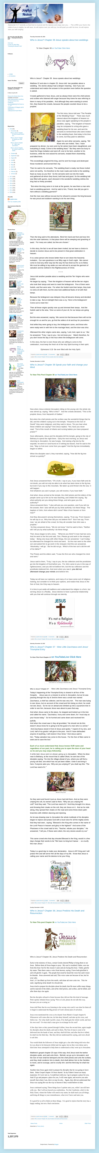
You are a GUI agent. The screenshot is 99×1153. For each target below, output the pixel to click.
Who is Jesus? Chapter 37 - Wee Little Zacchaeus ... (17, 144)
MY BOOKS (12, 76)
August (13, 158)
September (14, 155)
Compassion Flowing (20, 331)
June (12, 162)
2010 (11, 192)
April (12, 167)
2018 (11, 129)
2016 (11, 178)
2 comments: (52, 900)
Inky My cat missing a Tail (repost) (20, 250)
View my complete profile (14, 201)
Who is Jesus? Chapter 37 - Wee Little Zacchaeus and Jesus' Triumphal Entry (53, 902)
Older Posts (88, 1123)
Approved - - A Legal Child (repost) (20, 234)
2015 (11, 181)
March (13, 169)
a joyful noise (13, 199)
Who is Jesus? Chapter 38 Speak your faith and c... (17, 139)
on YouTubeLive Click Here (66, 375)
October (13, 153)
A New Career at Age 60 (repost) (19, 300)
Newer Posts (34, 1123)
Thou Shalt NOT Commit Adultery (20, 365)
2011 (11, 190)
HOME (11, 74)
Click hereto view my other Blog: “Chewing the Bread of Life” (15, 44)
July (12, 160)
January (13, 173)
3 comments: (52, 636)
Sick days (19, 315)
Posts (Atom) (40, 1126)
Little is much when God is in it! (20, 267)
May (12, 164)
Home (61, 1123)
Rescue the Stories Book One (15, 96)
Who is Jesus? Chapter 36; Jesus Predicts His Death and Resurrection (51, 1118)
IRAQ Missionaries (20, 381)
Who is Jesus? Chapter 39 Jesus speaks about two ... (17, 134)
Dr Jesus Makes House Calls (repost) (20, 283)
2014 (11, 183)
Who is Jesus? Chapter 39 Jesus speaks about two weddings (59, 40)
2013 (11, 185)
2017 (11, 176)
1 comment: (51, 1116)
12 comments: (51, 354)
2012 (11, 188)
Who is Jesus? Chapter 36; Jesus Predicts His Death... (17, 149)
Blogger (56, 1144)
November (14, 131)
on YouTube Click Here (61, 48)
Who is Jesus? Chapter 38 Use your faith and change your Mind (49, 639)
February (13, 171)
